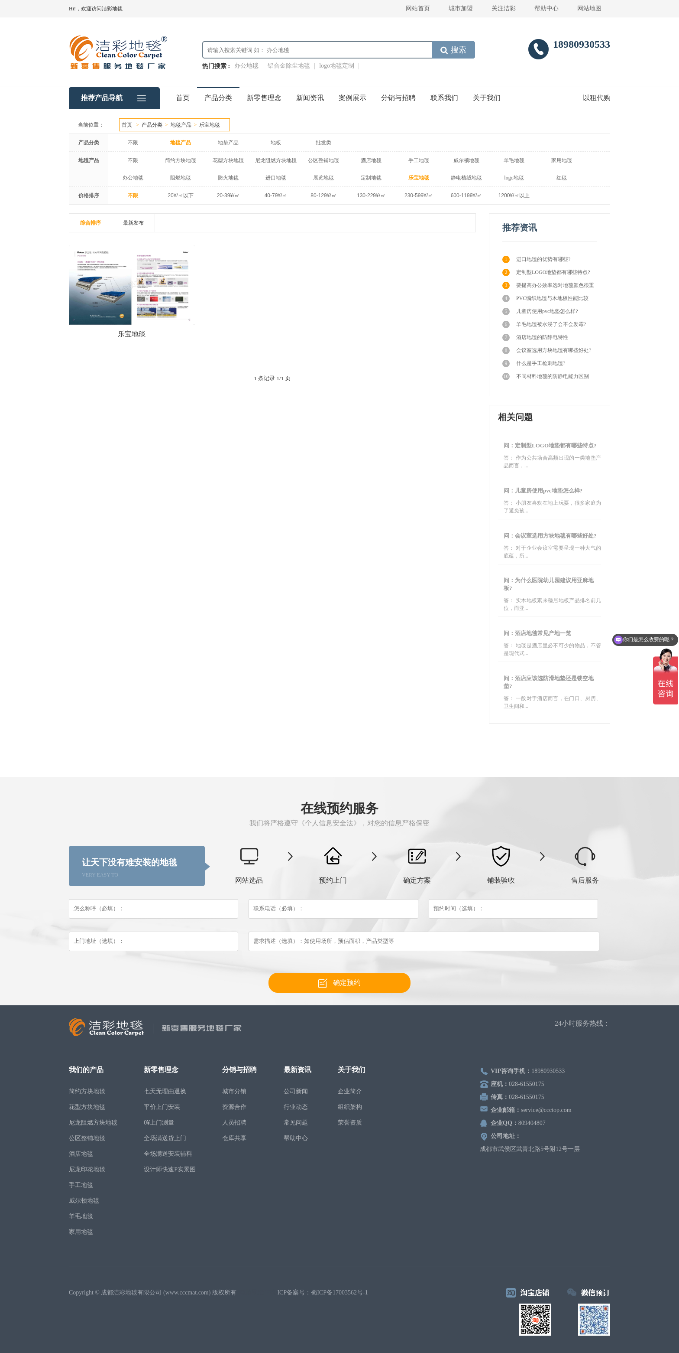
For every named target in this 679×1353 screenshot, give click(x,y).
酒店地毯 (371, 160)
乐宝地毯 (209, 125)
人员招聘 (234, 1122)
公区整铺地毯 (323, 160)
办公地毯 (246, 65)
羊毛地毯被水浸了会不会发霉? (544, 324)
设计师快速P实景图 (170, 1169)
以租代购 (597, 97)
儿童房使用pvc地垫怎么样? (540, 311)
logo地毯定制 (336, 65)
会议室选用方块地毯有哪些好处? (546, 350)
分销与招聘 (398, 97)
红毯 (561, 178)
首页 (183, 97)
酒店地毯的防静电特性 (535, 337)
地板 (276, 143)
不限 (133, 143)
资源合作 (234, 1107)
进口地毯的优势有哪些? (536, 259)
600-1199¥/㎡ (466, 195)
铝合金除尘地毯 (289, 65)
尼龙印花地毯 (87, 1169)
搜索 (453, 50)
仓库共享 (234, 1138)
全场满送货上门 (165, 1138)
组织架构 (350, 1107)
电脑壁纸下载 (257, 1292)
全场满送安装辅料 (168, 1154)
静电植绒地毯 (466, 178)
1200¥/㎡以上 (514, 195)
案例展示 (352, 97)
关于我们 (487, 97)
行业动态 (296, 1107)
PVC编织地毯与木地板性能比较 (545, 298)
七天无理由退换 (165, 1091)
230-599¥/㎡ (418, 195)
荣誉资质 (350, 1122)
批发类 (323, 143)
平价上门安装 (162, 1107)
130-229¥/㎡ (371, 195)
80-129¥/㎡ (323, 195)
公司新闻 (296, 1091)
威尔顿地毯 (466, 160)
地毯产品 (181, 125)
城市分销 (234, 1091)
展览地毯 (323, 178)
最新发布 (133, 223)
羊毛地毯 (514, 160)
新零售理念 (264, 97)
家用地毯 (561, 160)
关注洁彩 (503, 8)
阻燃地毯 (180, 178)
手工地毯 (418, 160)
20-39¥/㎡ (228, 195)
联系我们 (444, 97)
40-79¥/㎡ (276, 195)
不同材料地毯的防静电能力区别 (545, 376)
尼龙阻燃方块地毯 (276, 160)
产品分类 (218, 97)
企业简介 (350, 1091)
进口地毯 (275, 178)
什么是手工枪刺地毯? (533, 363)
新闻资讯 (310, 97)
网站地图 (589, 8)
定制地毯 (371, 178)
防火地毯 (228, 178)
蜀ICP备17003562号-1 (339, 1292)
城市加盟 (461, 8)
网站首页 (418, 8)
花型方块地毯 (228, 160)
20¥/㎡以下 (180, 195)
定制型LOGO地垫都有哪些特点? (546, 272)
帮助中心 (546, 8)
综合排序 (90, 223)
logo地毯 (514, 178)
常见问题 (296, 1122)
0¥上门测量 (159, 1122)
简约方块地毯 (180, 160)
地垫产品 (228, 143)
